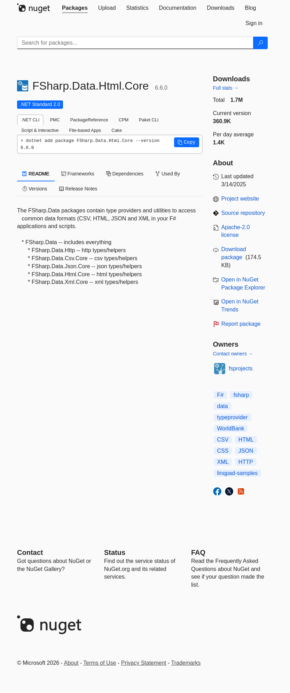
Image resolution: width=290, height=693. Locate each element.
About (71, 663)
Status (114, 552)
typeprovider (232, 417)
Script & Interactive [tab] (39, 130)
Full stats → (226, 88)
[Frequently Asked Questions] (198, 552)
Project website (240, 199)
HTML (246, 440)
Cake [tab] (116, 130)
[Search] (260, 43)
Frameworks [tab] (77, 173)
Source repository (243, 213)
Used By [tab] (167, 173)
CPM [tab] (123, 119)
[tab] (75, 8)
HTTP (245, 462)
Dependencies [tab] (124, 173)
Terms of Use (99, 663)
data (222, 406)
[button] (186, 142)
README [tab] (35, 173)
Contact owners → (233, 353)
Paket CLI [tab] (148, 119)
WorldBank (230, 428)
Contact (30, 552)
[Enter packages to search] (135, 43)
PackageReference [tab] (89, 119)
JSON (245, 451)
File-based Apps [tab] (85, 130)
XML (223, 462)
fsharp (241, 395)
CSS (223, 451)
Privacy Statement (143, 663)
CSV (223, 440)
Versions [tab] (34, 188)
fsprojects (240, 368)
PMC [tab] (55, 119)
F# (220, 395)
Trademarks (186, 663)
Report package (241, 324)
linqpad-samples (237, 473)
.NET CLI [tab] (30, 119)
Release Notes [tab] (78, 188)
